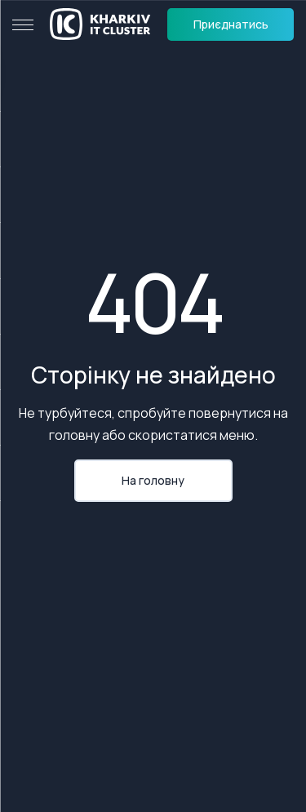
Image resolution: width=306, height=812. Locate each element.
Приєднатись (230, 24)
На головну (153, 480)
